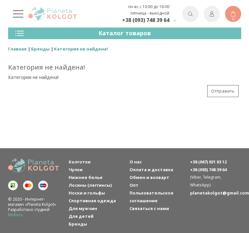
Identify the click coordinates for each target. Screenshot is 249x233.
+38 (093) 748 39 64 (145, 20)
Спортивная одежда (92, 201)
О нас (136, 162)
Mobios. (16, 214)
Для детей (81, 216)
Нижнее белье (86, 177)
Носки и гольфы (87, 193)
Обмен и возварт (149, 177)
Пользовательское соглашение (152, 197)
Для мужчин (83, 208)
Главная (17, 49)
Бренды (40, 49)
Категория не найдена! (81, 49)
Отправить (223, 91)
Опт (134, 185)
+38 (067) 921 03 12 (208, 162)
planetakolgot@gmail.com (215, 193)
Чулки (76, 169)
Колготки (80, 162)
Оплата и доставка (151, 169)
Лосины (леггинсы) (90, 185)
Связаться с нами (149, 208)
